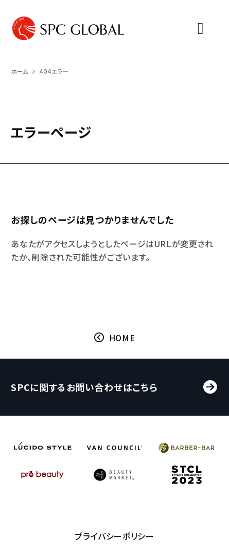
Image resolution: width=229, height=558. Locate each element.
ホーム (19, 71)
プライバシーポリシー (114, 539)
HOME (122, 338)
